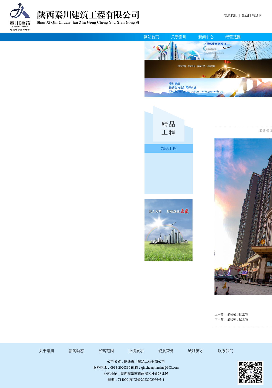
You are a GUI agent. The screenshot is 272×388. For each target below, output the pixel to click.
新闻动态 (76, 351)
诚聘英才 (195, 351)
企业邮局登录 (251, 15)
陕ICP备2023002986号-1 (146, 379)
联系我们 (230, 15)
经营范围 (233, 37)
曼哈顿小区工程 (237, 314)
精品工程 (21, 45)
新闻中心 (206, 37)
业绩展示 (136, 351)
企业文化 (75, 45)
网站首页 (151, 37)
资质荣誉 (48, 45)
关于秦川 (178, 37)
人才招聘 (102, 45)
